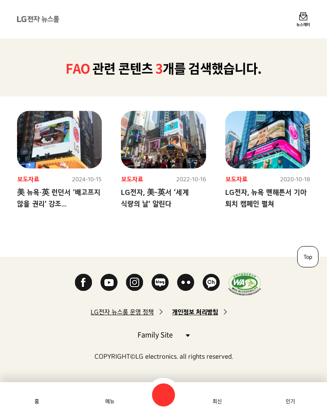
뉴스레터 (303, 24)
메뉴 (110, 401)
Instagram (134, 282)
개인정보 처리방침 (195, 312)
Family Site (163, 334)
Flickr (185, 282)
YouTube (109, 282)
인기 (290, 401)
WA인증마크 (244, 284)
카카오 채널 (211, 282)
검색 (163, 394)
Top (308, 256)
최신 (217, 401)
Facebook (83, 282)
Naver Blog (160, 282)
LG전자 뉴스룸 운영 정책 (122, 312)
